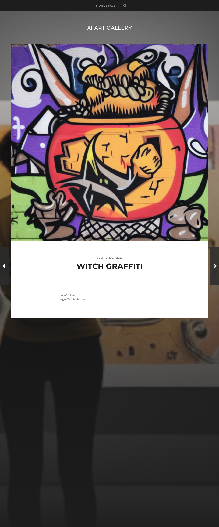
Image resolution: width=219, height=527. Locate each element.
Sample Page (106, 5)
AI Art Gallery (109, 28)
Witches (69, 295)
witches (80, 299)
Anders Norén (117, 510)
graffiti (66, 299)
